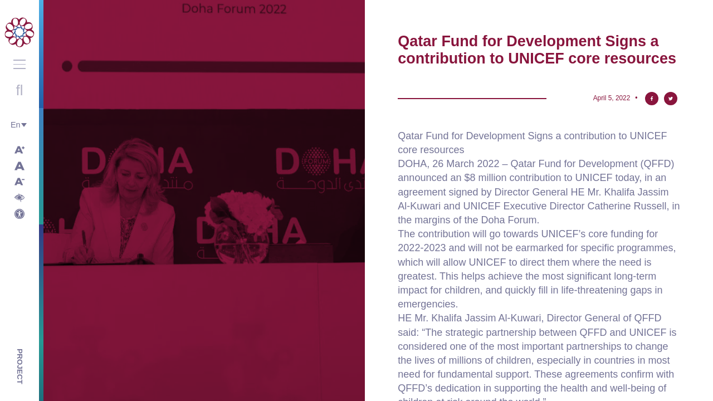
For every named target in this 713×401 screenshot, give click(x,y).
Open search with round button (19, 90)
